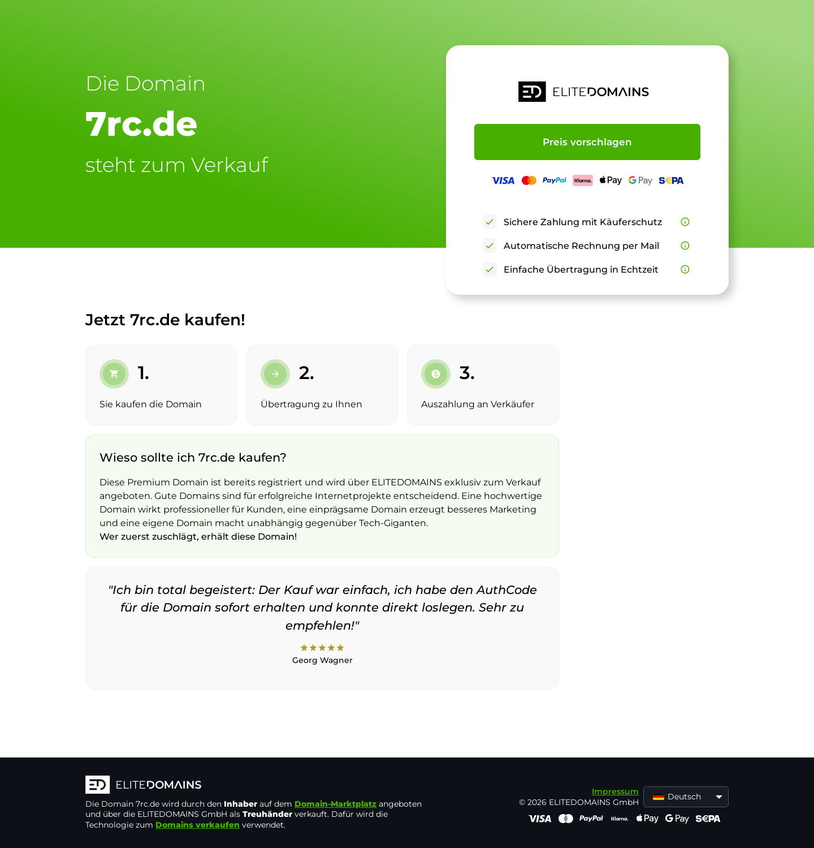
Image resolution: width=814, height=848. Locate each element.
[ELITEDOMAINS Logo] (255, 786)
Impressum (615, 791)
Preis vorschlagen (587, 142)
